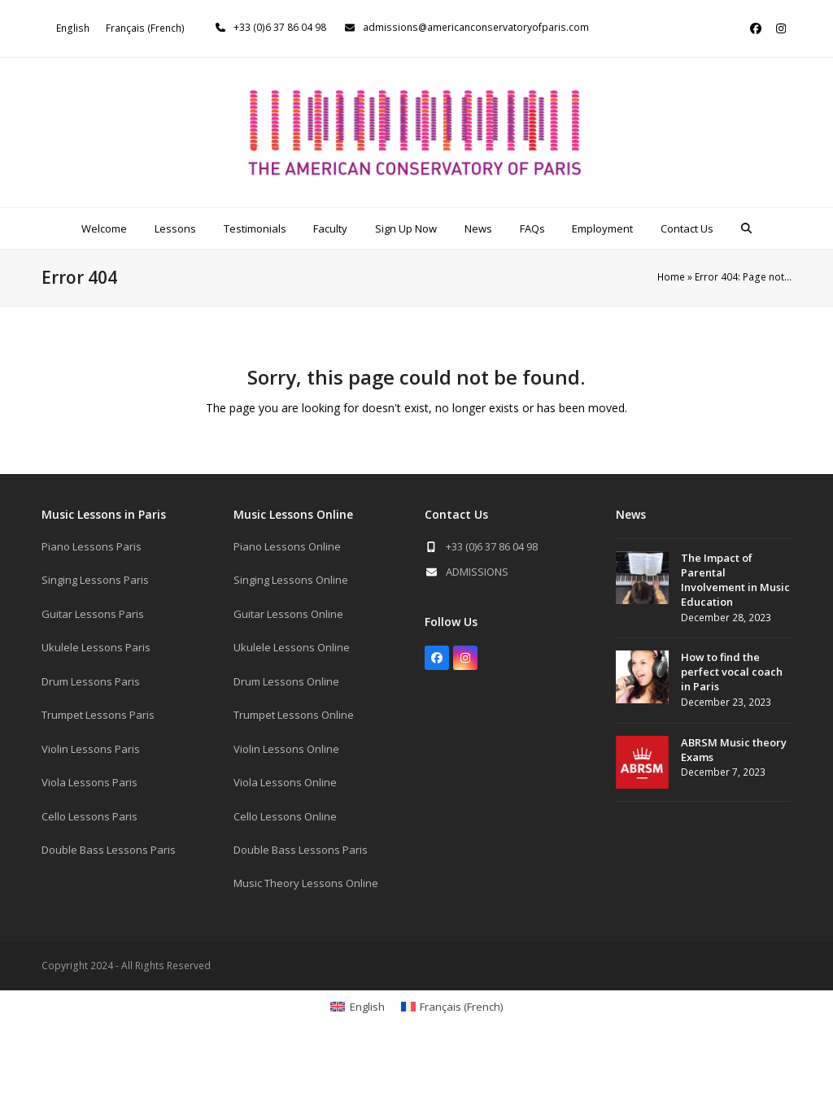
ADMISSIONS (477, 571)
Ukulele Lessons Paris (95, 647)
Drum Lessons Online (286, 681)
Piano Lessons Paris (91, 546)
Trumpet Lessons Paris (98, 714)
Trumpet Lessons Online (293, 714)
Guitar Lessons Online (288, 614)
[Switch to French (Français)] (145, 28)
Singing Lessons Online (290, 579)
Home (671, 277)
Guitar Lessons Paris (92, 614)
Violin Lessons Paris (90, 749)
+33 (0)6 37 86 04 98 (279, 27)
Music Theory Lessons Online (305, 883)
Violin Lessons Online (286, 749)
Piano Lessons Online (287, 546)
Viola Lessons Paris (89, 782)
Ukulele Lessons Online (291, 647)
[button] (747, 228)
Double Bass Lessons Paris (108, 849)
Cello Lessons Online (285, 816)
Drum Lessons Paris (90, 681)
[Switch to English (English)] (73, 28)
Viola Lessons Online (285, 782)
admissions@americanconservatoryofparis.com (476, 27)
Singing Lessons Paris (95, 579)
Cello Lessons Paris (89, 816)
